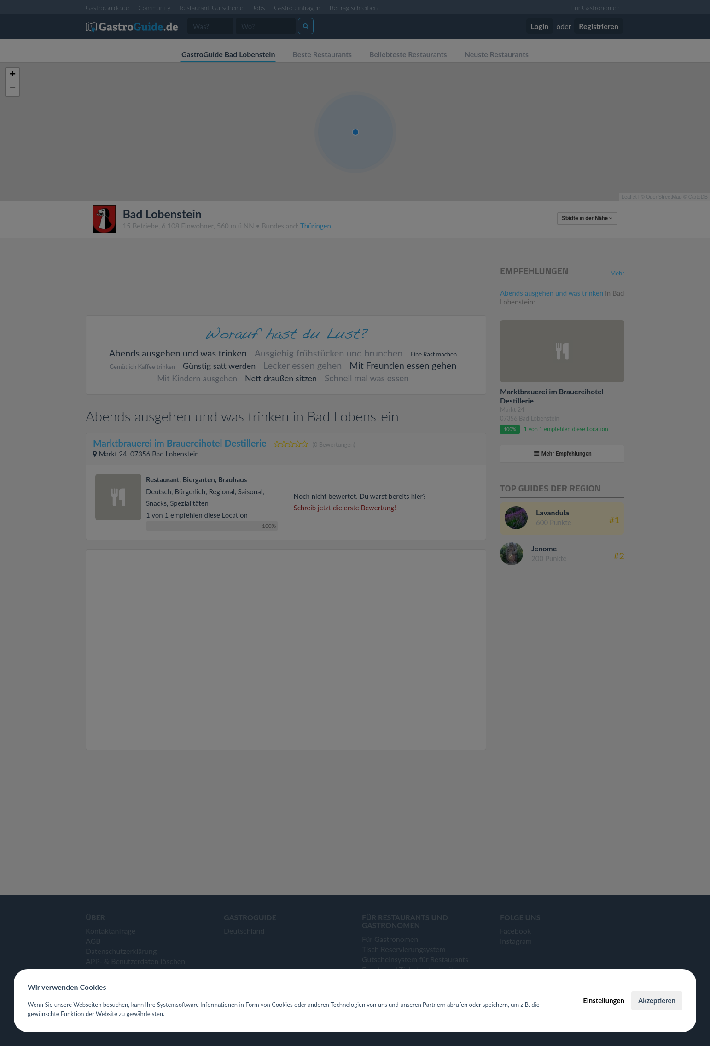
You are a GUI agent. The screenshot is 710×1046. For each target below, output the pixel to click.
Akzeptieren (656, 1000)
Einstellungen (603, 1000)
